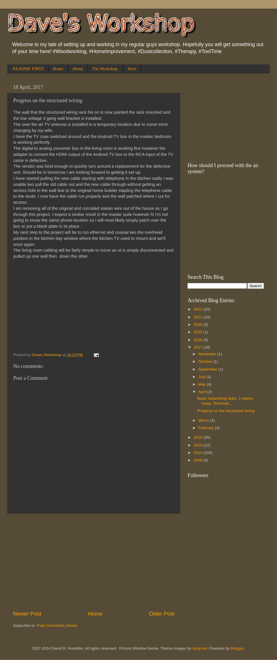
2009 (198, 460)
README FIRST (28, 68)
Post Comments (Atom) (57, 625)
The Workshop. (105, 68)
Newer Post (27, 614)
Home (58, 68)
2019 (198, 332)
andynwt (199, 648)
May (202, 384)
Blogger (237, 648)
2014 (198, 452)
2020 (198, 324)
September (208, 369)
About (77, 68)
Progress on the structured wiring (225, 411)
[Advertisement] (94, 561)
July (202, 377)
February (206, 428)
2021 (198, 317)
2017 (198, 347)
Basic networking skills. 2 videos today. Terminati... (225, 400)
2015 (198, 445)
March (204, 420)
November (207, 354)
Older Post (162, 614)
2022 (198, 309)
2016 (198, 437)
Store (132, 68)
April (202, 392)
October (205, 361)
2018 (198, 340)
